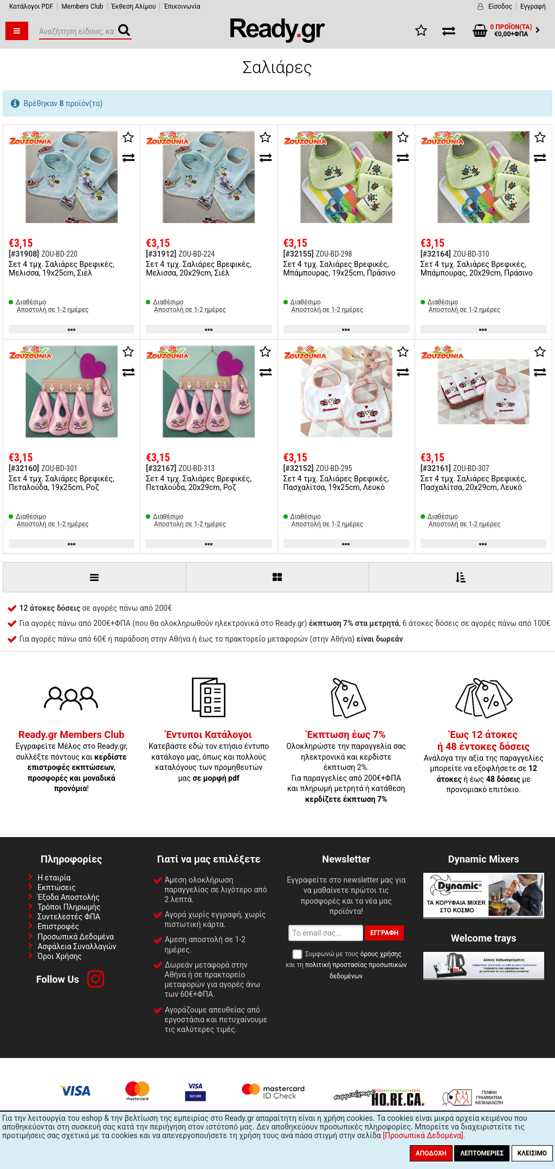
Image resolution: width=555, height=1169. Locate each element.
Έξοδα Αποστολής (68, 897)
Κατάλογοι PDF (31, 6)
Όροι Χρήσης (59, 956)
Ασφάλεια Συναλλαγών (76, 946)
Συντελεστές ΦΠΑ (68, 916)
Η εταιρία (53, 877)
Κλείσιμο (532, 1153)
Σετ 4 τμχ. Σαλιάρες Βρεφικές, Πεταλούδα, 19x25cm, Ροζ (61, 483)
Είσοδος (500, 6)
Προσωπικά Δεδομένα (75, 936)
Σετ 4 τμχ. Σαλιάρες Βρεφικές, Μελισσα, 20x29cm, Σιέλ (198, 268)
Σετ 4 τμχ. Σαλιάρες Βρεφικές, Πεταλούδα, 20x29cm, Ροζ (198, 483)
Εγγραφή (533, 6)
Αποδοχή (431, 1153)
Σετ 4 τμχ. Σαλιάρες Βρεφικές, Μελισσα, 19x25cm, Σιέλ (61, 268)
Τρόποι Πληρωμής (68, 907)
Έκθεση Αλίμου (134, 6)
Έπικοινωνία (182, 6)
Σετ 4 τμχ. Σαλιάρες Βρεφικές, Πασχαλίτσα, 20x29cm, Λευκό (473, 483)
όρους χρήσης (381, 954)
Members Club (82, 6)
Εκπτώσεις (56, 887)
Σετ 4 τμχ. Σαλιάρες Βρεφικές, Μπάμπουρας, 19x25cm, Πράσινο (339, 268)
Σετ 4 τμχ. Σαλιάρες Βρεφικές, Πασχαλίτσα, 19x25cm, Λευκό (336, 483)
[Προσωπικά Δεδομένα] (423, 1135)
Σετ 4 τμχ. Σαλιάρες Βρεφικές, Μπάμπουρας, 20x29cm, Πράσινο (477, 268)
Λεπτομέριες (482, 1153)
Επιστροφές (58, 926)
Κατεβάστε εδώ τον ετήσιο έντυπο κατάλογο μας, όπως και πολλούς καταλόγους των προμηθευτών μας (209, 756)
